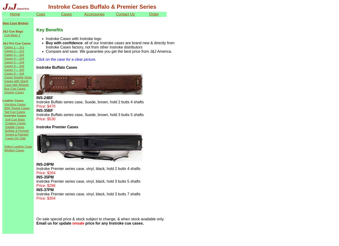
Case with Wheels (16, 85)
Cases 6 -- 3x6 (14, 66)
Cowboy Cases (15, 123)
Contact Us (125, 14)
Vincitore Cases (15, 104)
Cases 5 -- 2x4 (14, 62)
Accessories (94, 14)
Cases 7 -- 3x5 (14, 70)
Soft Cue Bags (15, 119)
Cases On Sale (15, 138)
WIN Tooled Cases (16, 108)
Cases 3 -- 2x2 (14, 54)
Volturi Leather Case (18, 146)
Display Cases (14, 92)
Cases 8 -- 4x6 (14, 73)
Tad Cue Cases (14, 112)
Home (15, 14)
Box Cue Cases (14, 88)
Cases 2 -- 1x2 (14, 51)
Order (154, 14)
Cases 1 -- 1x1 (14, 47)
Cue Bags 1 (12, 35)
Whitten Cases (14, 150)
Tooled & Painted (16, 134)
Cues (40, 14)
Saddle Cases (14, 127)
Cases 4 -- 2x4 (14, 58)
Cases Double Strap (18, 77)
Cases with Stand (16, 81)
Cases (66, 14)
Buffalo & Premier (17, 131)
